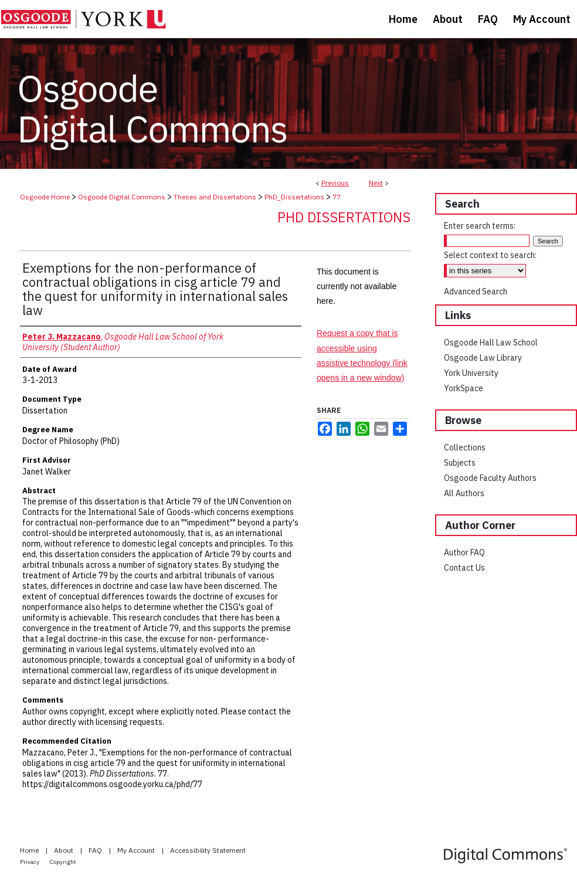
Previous (335, 182)
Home (30, 850)
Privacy (30, 862)
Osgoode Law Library (483, 357)
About (64, 850)
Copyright (63, 862)
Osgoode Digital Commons (121, 196)
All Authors (464, 493)
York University (471, 373)
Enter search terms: (479, 226)
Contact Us (464, 567)
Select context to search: (490, 255)
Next (376, 182)
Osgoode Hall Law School (491, 342)
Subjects (460, 462)
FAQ (96, 850)
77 (336, 196)
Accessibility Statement (208, 850)
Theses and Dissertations (215, 196)
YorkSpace (463, 388)
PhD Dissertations (343, 217)
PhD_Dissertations (294, 196)
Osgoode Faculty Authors (490, 478)
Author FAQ (464, 552)
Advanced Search (475, 291)
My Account (137, 850)
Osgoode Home (45, 196)
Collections (465, 447)
